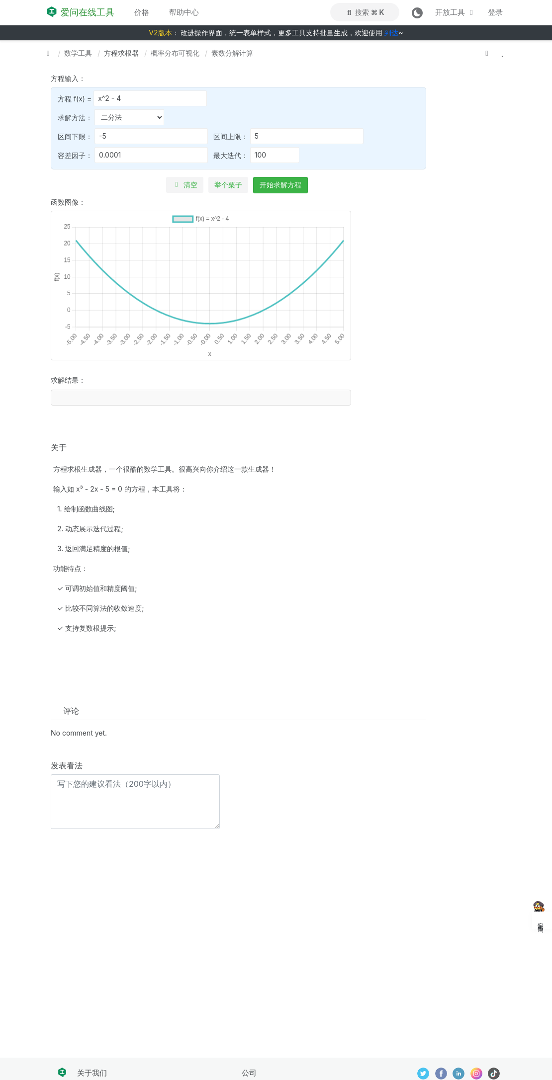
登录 (495, 12)
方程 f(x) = (132, 98)
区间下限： (133, 136)
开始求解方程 (280, 184)
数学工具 (78, 53)
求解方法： (111, 117)
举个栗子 (228, 184)
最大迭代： (256, 155)
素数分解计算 (232, 53)
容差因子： (133, 155)
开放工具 (455, 12)
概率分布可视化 (175, 53)
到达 (391, 32)
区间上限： (288, 136)
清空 (184, 184)
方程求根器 (121, 53)
